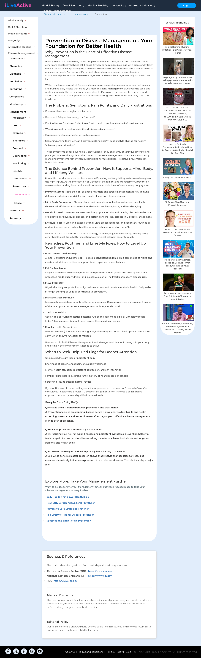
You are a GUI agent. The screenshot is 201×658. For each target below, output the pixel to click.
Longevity (118, 5)
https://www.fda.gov (65, 580)
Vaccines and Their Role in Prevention (68, 520)
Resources (19, 186)
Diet (15, 125)
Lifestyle (18, 171)
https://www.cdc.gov (100, 571)
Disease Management (56, 11)
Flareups (15, 210)
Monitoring (16, 104)
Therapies (15, 66)
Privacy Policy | (116, 651)
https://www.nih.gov (100, 575)
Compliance (16, 96)
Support (18, 148)
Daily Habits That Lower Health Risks (68, 497)
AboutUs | (71, 651)
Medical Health (97, 5)
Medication (16, 58)
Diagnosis (15, 73)
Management (17, 111)
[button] (26, 20)
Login (186, 5)
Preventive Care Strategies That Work (68, 508)
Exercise (18, 132)
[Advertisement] (99, 24)
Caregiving (15, 88)
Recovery (15, 218)
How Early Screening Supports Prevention (70, 502)
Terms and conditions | (92, 651)
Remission (15, 81)
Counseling (20, 155)
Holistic (17, 202)
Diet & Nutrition (73, 5)
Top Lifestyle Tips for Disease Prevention (70, 514)
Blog (128, 651)
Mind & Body (50, 5)
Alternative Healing (142, 5)
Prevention (20, 194)
